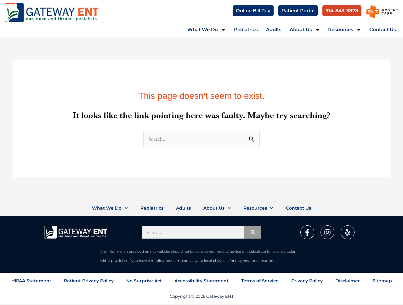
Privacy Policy (307, 282)
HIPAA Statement (31, 282)
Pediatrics (246, 29)
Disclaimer (347, 282)
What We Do (206, 29)
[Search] (252, 233)
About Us (305, 29)
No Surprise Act (144, 282)
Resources (344, 29)
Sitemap (382, 282)
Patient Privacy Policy (89, 282)
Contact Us (382, 29)
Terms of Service (260, 282)
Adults (273, 29)
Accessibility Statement (201, 282)
